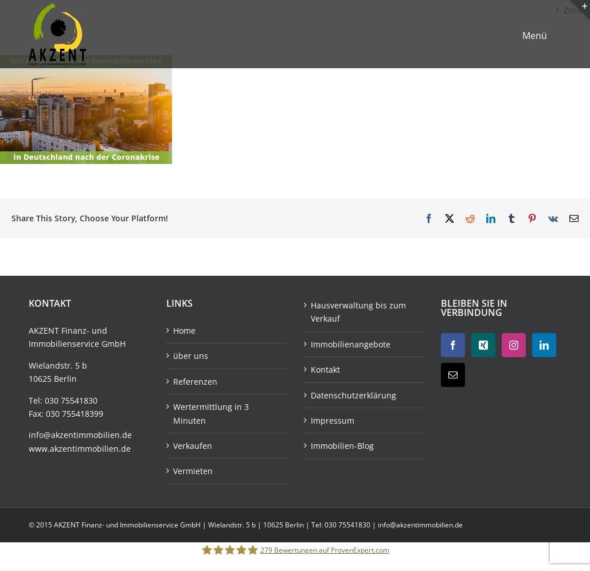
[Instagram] (514, 345)
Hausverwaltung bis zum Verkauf (358, 312)
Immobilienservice (64, 343)
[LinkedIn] (544, 345)
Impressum (332, 420)
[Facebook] (453, 345)
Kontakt (325, 369)
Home (184, 330)
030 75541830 (71, 400)
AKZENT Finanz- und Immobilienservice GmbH (128, 525)
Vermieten (193, 471)
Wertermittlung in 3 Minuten (211, 413)
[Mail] (453, 375)
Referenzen (195, 381)
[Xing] (483, 345)
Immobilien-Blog (342, 445)
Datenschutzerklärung (353, 395)
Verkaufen (192, 445)
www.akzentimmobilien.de (80, 448)
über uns (190, 355)
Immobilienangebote (350, 344)
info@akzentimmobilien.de (80, 434)
